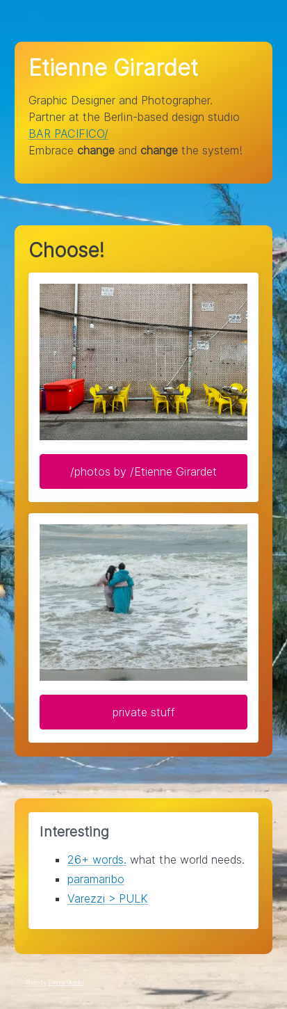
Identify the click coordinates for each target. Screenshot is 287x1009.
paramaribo (95, 879)
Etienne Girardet (66, 982)
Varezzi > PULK (107, 898)
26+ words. (96, 859)
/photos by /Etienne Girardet (143, 471)
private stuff (144, 712)
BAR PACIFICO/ (68, 133)
